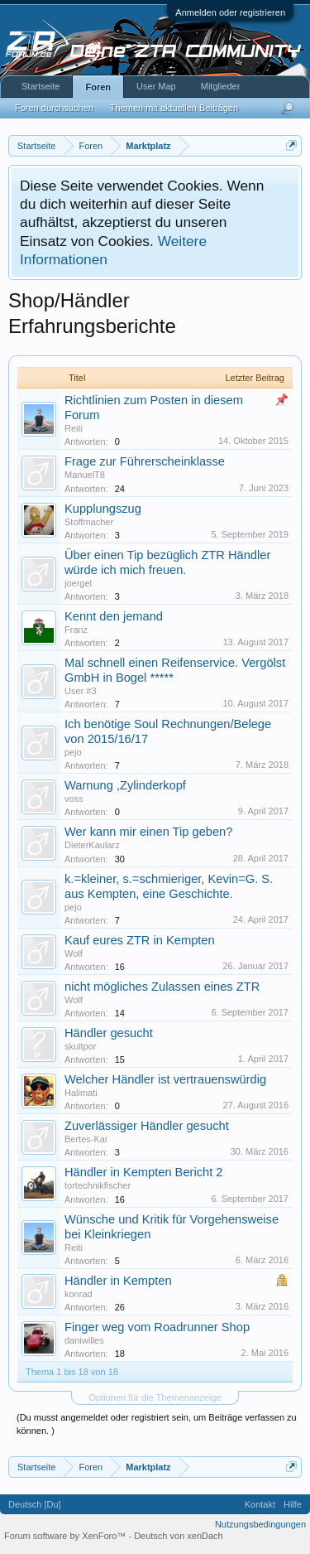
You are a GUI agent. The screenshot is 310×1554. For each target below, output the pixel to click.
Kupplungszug (102, 508)
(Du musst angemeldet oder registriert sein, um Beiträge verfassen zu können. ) (157, 1424)
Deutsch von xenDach (178, 1536)
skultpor (80, 1046)
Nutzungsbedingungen (260, 1524)
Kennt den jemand (113, 616)
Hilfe (293, 1504)
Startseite (40, 86)
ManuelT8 (84, 475)
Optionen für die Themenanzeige (154, 1397)
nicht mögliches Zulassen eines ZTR (162, 986)
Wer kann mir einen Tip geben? (148, 831)
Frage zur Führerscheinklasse (144, 461)
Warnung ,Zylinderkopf (125, 785)
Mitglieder (221, 86)
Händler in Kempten (118, 1280)
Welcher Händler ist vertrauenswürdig (165, 1079)
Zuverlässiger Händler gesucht (146, 1125)
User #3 (80, 691)
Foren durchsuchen (54, 108)
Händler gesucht (108, 1033)
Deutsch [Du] (34, 1504)
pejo (73, 752)
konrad (78, 1294)
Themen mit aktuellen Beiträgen (174, 108)
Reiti (73, 428)
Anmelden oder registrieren (230, 12)
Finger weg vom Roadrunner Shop (157, 1327)
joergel (78, 583)
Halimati (81, 1093)
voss (73, 799)
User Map (156, 86)
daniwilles (84, 1340)
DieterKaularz (92, 845)
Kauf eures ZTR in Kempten (139, 940)
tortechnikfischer (97, 1185)
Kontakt (260, 1504)
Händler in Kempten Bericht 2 (143, 1172)
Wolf (73, 953)
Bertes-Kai (85, 1139)
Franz (76, 630)
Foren (98, 87)
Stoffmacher (88, 522)
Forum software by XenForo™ (66, 1536)
